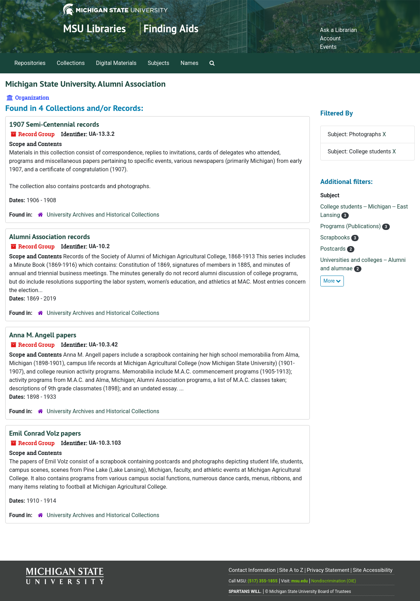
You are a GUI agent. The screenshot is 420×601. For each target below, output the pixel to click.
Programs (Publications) (351, 226)
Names (190, 63)
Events (328, 47)
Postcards (333, 248)
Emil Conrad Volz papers (45, 433)
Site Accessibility (372, 570)
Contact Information (251, 570)
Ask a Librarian (338, 30)
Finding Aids (171, 28)
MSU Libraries (94, 28)
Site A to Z (291, 570)
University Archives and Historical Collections (103, 214)
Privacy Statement (328, 570)
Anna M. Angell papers (42, 334)
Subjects (158, 63)
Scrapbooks (335, 237)
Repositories (30, 63)
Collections (71, 63)
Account (330, 38)
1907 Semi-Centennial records (54, 124)
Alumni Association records (49, 236)
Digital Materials (116, 63)
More (332, 281)
